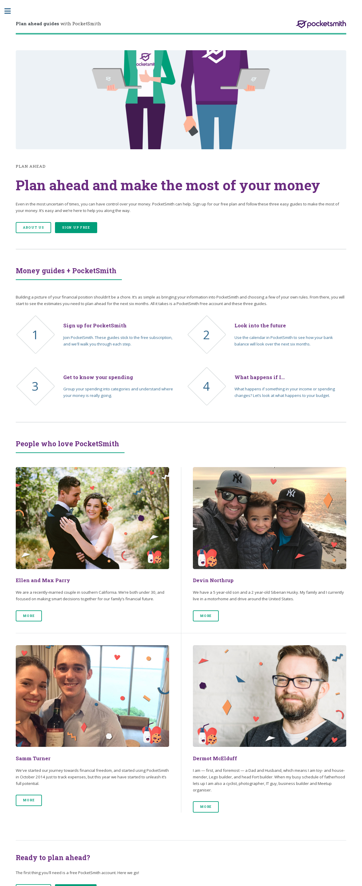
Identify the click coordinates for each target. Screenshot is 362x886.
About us (33, 227)
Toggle (10, 11)
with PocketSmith (58, 23)
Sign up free (76, 227)
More (28, 616)
